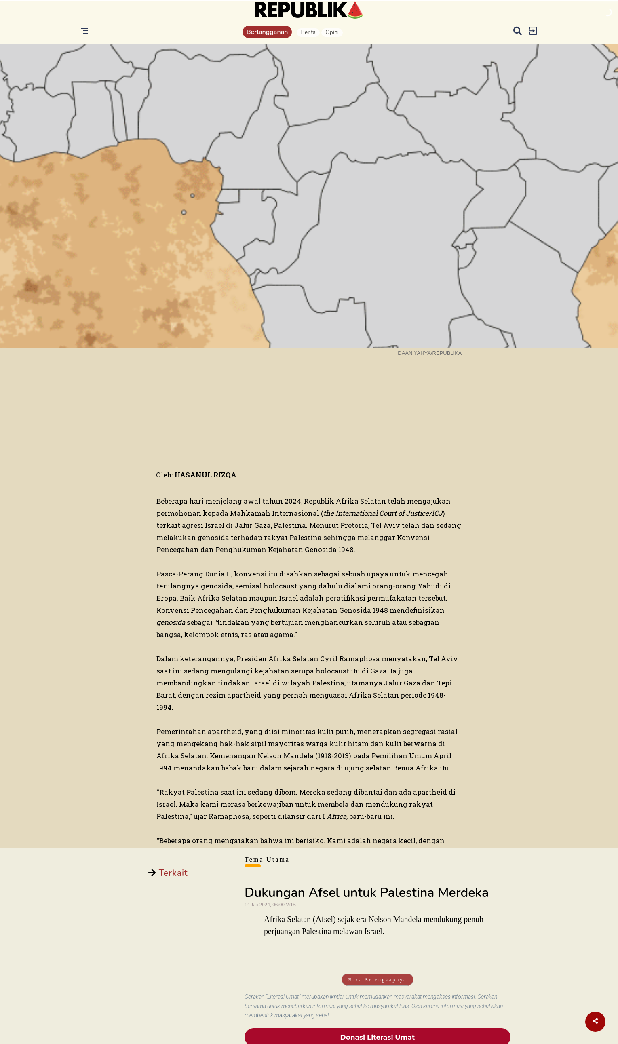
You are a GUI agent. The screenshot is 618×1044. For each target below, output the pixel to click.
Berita (308, 32)
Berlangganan (267, 31)
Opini (332, 32)
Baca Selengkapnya (377, 980)
